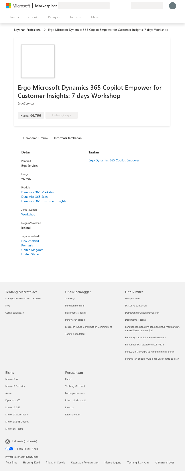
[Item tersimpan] (122, 6)
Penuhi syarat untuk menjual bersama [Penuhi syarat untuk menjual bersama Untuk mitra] (145, 337)
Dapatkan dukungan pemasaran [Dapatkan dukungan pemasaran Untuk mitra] (142, 312)
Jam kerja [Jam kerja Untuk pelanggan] (70, 298)
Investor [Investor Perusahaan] (69, 407)
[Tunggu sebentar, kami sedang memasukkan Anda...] (172, 5)
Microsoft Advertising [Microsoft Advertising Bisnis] (16, 414)
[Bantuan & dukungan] (116, 6)
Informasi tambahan (68, 138)
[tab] (36, 138)
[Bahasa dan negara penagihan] (147, 5)
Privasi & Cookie (55, 462)
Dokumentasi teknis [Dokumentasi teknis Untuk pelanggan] (76, 312)
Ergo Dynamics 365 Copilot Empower (114, 160)
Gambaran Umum (35, 138)
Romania (27, 245)
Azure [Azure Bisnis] (8, 393)
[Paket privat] (127, 6)
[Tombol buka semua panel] (13, 17)
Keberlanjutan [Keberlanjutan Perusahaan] (72, 414)
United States (30, 254)
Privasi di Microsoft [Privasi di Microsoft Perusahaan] (75, 400)
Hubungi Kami (31, 462)
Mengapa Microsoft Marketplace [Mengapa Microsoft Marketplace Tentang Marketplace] (23, 298)
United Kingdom (32, 250)
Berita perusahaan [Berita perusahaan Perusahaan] (75, 393)
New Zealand (30, 241)
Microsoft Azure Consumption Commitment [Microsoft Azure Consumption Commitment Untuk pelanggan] (88, 326)
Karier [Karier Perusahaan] (68, 379)
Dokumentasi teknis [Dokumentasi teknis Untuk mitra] (135, 319)
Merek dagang (112, 462)
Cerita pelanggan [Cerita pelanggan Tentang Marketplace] (14, 312)
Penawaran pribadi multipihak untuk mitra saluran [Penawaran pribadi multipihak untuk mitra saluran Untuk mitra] (152, 358)
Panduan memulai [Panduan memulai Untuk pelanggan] (75, 305)
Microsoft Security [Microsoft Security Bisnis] (15, 386)
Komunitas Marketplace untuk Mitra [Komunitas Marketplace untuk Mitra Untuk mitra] (144, 344)
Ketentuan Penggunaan (84, 462)
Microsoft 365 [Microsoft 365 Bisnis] (12, 407)
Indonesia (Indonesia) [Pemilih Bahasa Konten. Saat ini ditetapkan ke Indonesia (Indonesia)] (24, 441)
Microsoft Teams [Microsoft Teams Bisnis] (14, 428)
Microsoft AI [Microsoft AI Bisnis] (11, 379)
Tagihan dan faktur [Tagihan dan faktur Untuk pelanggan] (75, 333)
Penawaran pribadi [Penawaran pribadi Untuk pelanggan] (75, 319)
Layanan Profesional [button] (27, 29)
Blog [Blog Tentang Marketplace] (7, 305)
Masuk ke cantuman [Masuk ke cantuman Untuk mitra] (136, 305)
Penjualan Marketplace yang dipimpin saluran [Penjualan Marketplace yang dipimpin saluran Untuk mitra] (149, 351)
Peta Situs (11, 462)
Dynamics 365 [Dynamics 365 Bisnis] (12, 400)
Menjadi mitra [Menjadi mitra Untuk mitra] (132, 298)
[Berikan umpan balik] (111, 6)
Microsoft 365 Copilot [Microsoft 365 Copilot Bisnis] (17, 421)
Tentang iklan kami (138, 462)
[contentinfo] (45, 29)
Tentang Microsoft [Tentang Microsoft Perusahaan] (75, 386)
